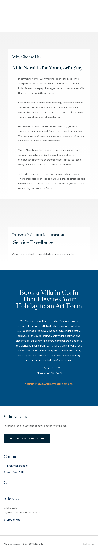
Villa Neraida (16, 417)
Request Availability (27, 438)
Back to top (88, 543)
